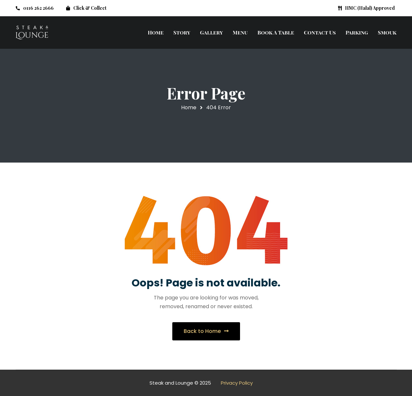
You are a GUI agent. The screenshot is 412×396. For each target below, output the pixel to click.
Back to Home (206, 331)
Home (188, 107)
